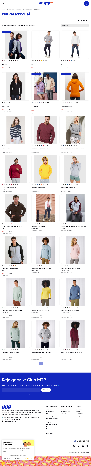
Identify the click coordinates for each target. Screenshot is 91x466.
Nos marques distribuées (52, 418)
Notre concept (49, 416)
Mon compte (79, 409)
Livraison (63, 409)
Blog (47, 413)
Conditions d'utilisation (74, 452)
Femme (48, 431)
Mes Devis (78, 411)
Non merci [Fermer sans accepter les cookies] (6, 458)
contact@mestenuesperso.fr (13, 419)
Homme (48, 428)
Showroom (49, 409)
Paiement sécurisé (65, 411)
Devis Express (64, 416)
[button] (3, 463)
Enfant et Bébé (49, 433)
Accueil (3, 9)
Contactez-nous (50, 411)
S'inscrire (46, 390)
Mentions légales (85, 452)
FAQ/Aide (63, 413)
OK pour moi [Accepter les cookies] (28, 458)
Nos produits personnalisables (14, 9)
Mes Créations (79, 413)
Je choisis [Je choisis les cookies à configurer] (17, 458)
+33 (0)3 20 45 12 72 (10, 421)
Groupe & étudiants (27, 9)
